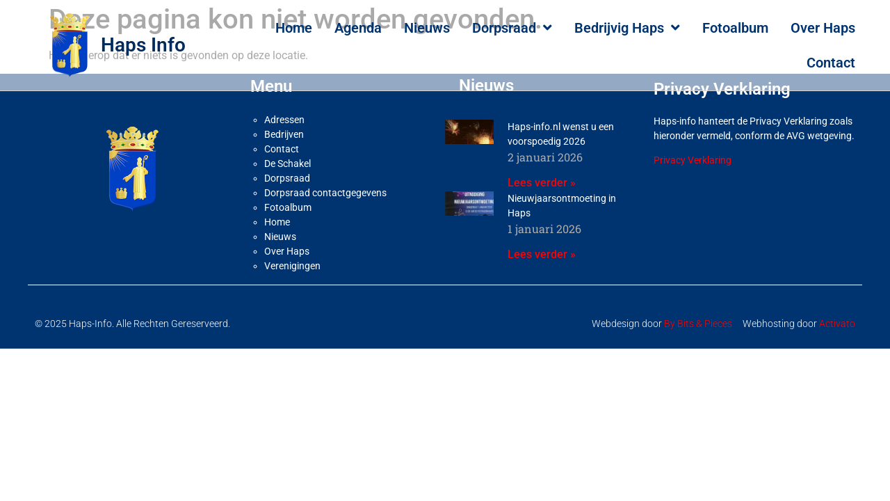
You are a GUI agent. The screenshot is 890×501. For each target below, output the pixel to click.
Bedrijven (284, 128)
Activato (837, 317)
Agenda (358, 27)
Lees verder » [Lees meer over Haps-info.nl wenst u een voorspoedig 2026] (542, 176)
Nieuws (427, 27)
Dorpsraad (512, 28)
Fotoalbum (735, 27)
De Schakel (287, 157)
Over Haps (823, 27)
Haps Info (143, 44)
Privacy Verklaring (692, 153)
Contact (831, 62)
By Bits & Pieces (698, 317)
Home (293, 27)
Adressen (284, 113)
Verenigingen (292, 259)
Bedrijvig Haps (627, 28)
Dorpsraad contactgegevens (325, 186)
